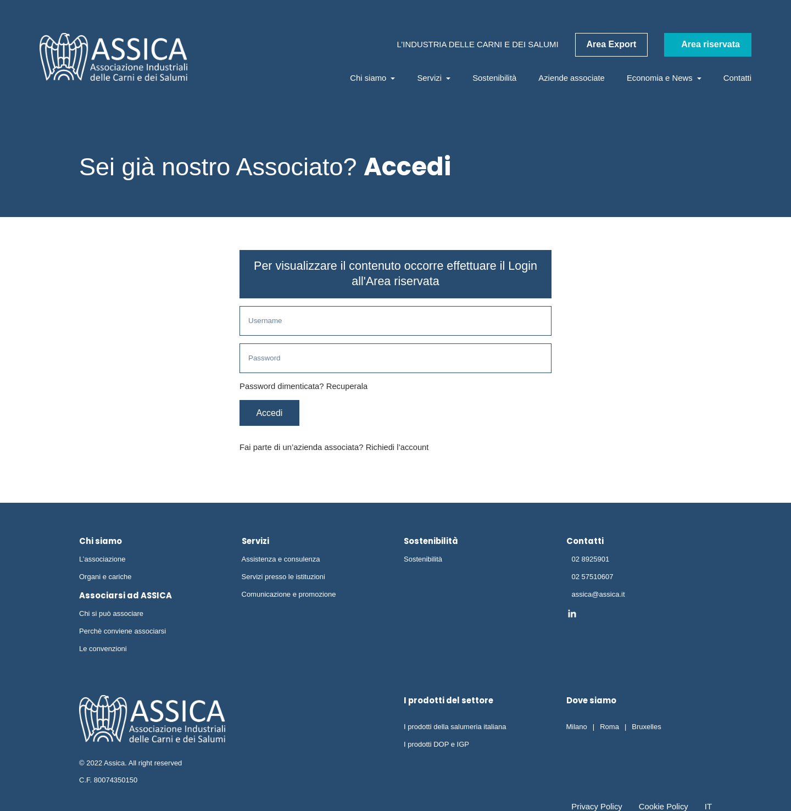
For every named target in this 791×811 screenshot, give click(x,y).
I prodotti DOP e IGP (436, 746)
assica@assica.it (598, 596)
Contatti (737, 78)
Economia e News (664, 78)
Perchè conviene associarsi (122, 633)
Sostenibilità (494, 78)
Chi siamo (372, 78)
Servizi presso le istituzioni (283, 578)
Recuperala (347, 387)
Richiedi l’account (398, 449)
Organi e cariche (105, 578)
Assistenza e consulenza (281, 561)
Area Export (612, 44)
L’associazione (102, 561)
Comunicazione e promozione (289, 596)
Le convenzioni (103, 650)
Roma (609, 728)
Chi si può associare (111, 615)
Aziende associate (571, 78)
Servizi (433, 78)
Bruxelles (646, 728)
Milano (576, 728)
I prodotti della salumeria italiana (455, 728)
